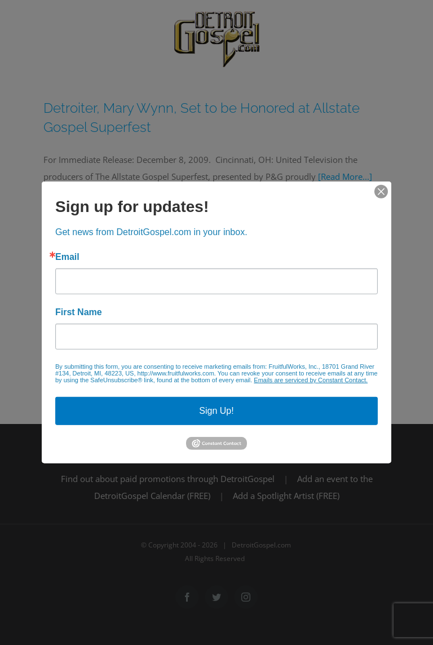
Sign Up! (216, 411)
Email (67, 257)
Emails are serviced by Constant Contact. (311, 380)
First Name (78, 312)
